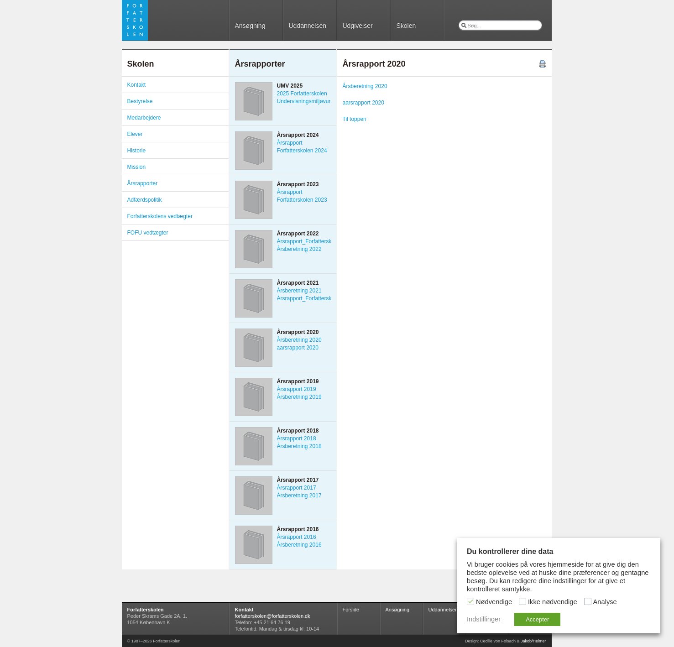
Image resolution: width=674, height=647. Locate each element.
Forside (351, 609)
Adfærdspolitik (144, 200)
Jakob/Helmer (533, 641)
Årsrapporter (142, 183)
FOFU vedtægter (147, 233)
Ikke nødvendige (552, 601)
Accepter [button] (537, 619)
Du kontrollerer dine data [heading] (510, 551)
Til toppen (354, 119)
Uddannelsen (308, 25)
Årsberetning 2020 (365, 86)
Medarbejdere (144, 118)
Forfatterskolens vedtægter (160, 216)
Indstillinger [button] (484, 619)
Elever (135, 134)
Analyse (605, 601)
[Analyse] (587, 601)
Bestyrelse (140, 101)
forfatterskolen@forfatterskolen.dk (272, 616)
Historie (136, 150)
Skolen (406, 25)
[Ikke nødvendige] (522, 601)
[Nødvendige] (470, 601)
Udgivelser (358, 25)
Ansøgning (250, 25)
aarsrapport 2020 (363, 102)
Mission (136, 167)
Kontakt (136, 85)
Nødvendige (494, 601)
